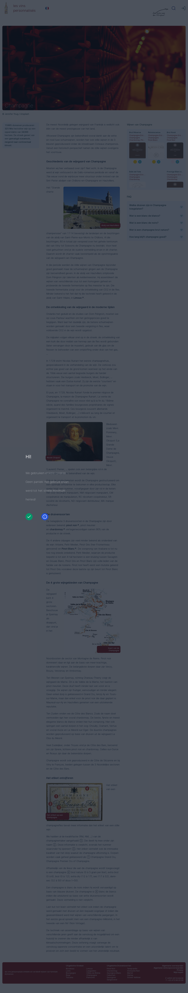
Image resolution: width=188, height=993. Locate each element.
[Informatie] (44, 516)
